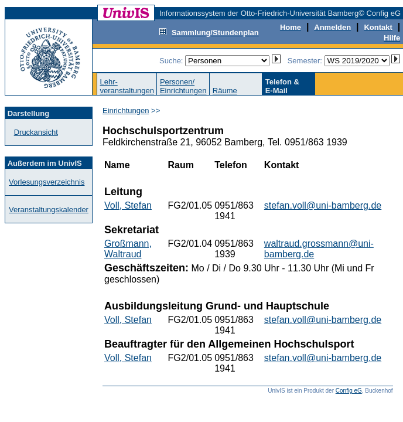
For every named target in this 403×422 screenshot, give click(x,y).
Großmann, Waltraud (128, 249)
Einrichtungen (126, 110)
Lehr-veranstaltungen (127, 86)
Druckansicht (36, 132)
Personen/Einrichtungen (183, 86)
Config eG (349, 390)
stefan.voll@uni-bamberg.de (322, 205)
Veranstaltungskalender (48, 209)
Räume (225, 90)
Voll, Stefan (128, 205)
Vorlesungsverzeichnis (46, 182)
